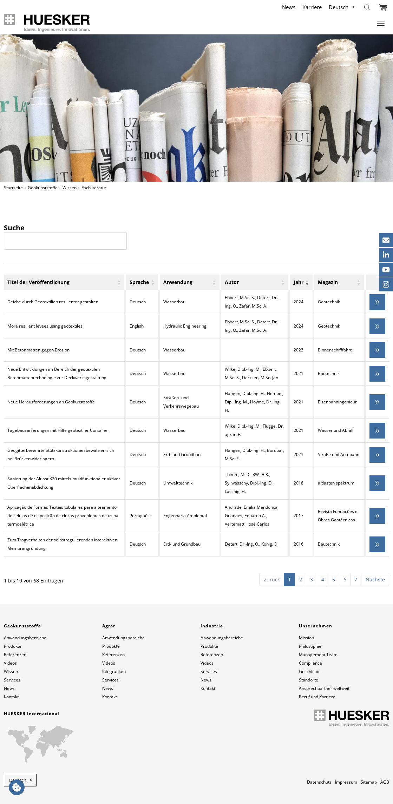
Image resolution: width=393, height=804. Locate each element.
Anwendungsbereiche (25, 638)
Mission (306, 638)
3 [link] (311, 579)
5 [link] (333, 579)
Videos (10, 663)
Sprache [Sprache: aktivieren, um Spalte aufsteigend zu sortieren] (139, 282)
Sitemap (369, 782)
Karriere (312, 7)
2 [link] (300, 579)
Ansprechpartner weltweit (324, 688)
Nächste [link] (375, 579)
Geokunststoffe (43, 188)
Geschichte (310, 671)
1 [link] (289, 579)
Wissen (70, 188)
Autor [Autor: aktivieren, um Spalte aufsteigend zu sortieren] (232, 282)
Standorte (308, 680)
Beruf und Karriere (317, 697)
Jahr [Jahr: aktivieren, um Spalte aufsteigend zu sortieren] (298, 282)
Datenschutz (319, 782)
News (288, 7)
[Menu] (380, 23)
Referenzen (15, 655)
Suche (65, 237)
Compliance (310, 663)
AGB (384, 782)
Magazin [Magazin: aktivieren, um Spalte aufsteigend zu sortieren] (328, 282)
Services (12, 680)
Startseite (13, 188)
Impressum (346, 782)
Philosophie (310, 646)
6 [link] (344, 579)
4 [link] (322, 579)
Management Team (318, 655)
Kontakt (11, 697)
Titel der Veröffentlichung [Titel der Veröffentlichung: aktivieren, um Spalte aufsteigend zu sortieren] (38, 282)
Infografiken (114, 671)
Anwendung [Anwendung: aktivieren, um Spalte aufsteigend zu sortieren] (177, 282)
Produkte (12, 646)
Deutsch (338, 7)
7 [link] (355, 579)
